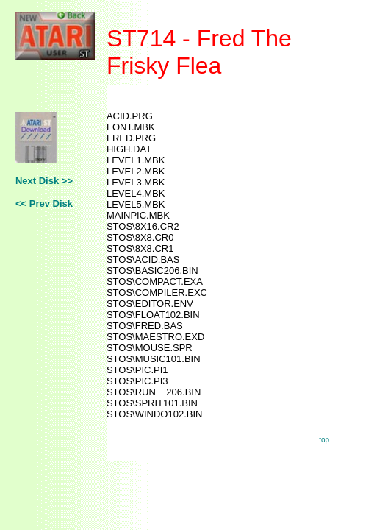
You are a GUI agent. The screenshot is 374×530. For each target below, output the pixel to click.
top (324, 440)
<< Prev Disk (44, 203)
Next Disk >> (44, 180)
